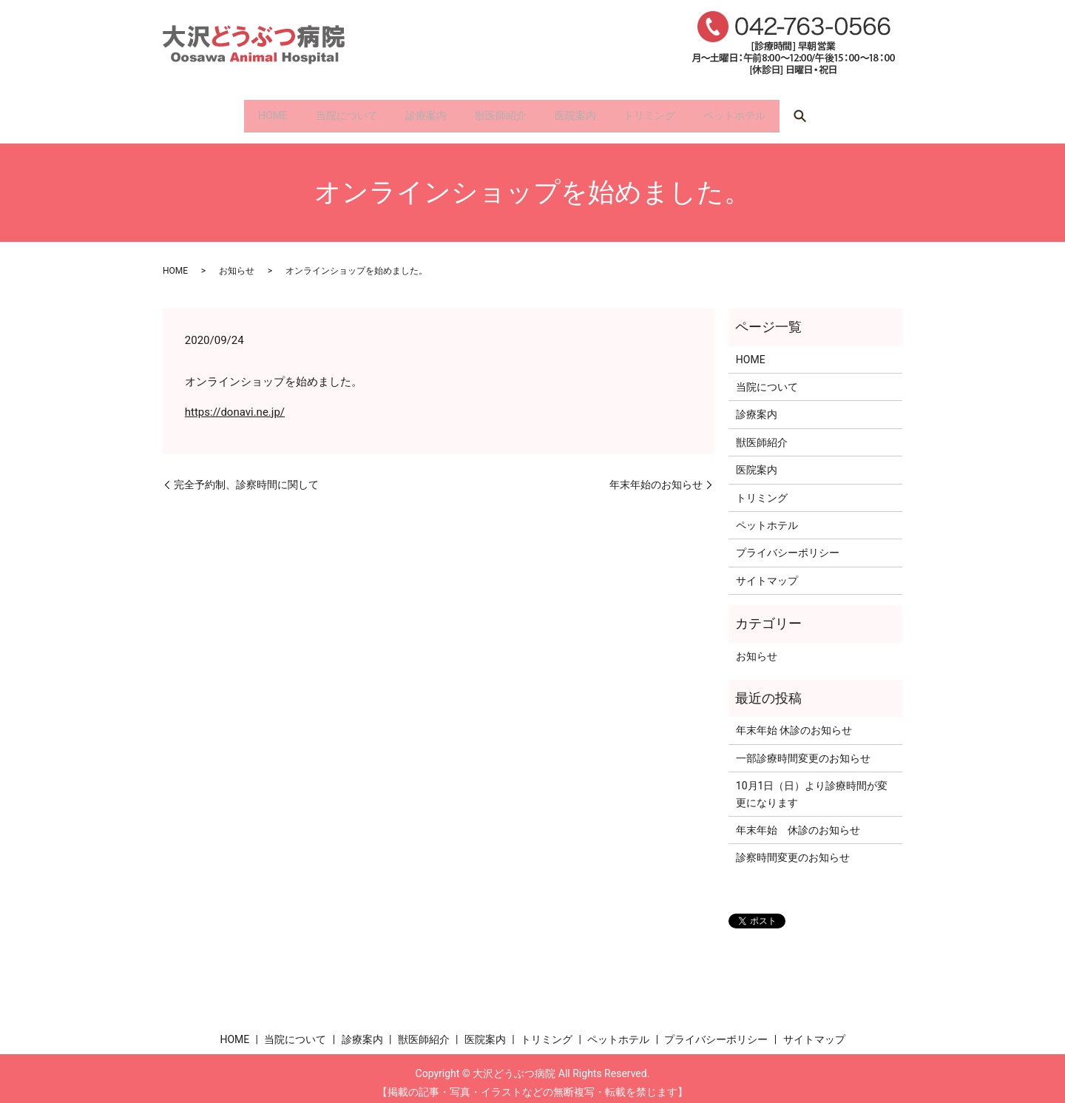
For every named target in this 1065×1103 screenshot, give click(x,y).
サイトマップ (767, 571)
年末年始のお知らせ (656, 475)
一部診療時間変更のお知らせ (803, 749)
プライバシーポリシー (787, 544)
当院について (319, 111)
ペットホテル (775, 111)
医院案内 (588, 111)
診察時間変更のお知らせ (793, 848)
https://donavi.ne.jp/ (235, 402)
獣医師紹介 (501, 111)
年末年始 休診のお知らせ (794, 721)
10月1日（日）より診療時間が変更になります (812, 785)
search (847, 112)
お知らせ (236, 262)
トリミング (677, 111)
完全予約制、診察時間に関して (246, 475)
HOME (232, 111)
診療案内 (412, 111)
